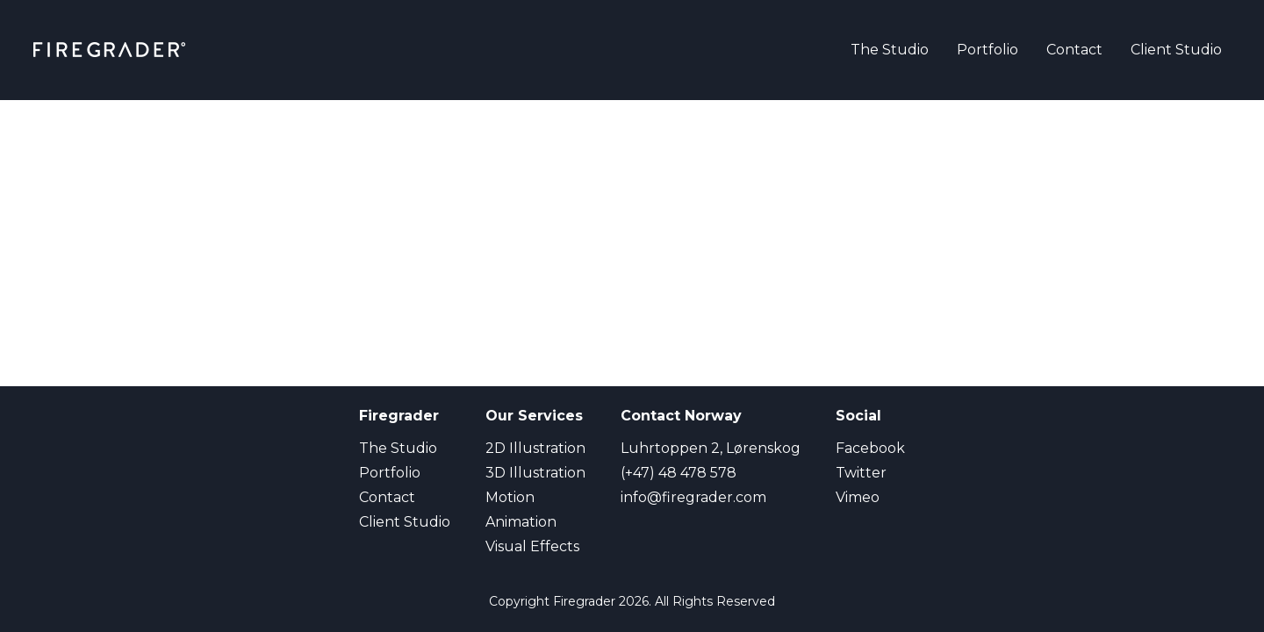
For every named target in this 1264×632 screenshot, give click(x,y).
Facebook (870, 448)
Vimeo (858, 497)
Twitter (861, 472)
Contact (1074, 49)
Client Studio (1176, 49)
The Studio (890, 49)
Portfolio (987, 49)
